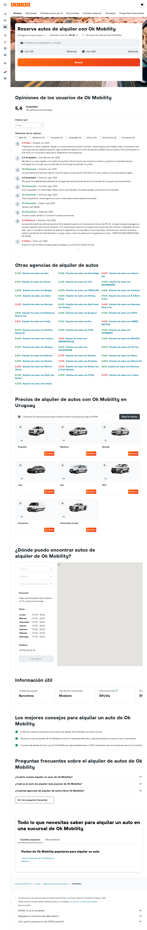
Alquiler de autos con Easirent (34, 304)
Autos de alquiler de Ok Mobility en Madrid (38, 860)
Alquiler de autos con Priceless (77, 361)
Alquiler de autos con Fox (74, 321)
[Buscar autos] (5, 27)
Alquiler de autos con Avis (75, 281)
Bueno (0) (92, 137)
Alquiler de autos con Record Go (122, 361)
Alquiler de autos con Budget (33, 290)
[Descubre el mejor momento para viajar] (5, 48)
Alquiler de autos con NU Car (120, 347)
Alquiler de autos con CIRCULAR (78, 290)
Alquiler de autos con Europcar (77, 312)
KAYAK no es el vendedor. (80, 910)
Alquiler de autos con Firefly (32, 321)
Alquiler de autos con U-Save (120, 375)
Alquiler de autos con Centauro (121, 290)
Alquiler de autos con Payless (33, 361)
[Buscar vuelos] (5, 14)
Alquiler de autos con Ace (31, 273)
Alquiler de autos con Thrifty (76, 375)
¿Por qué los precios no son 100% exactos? (80, 921)
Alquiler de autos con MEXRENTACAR (72, 340)
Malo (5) (22, 137)
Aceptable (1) (57, 137)
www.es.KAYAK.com (23, 884)
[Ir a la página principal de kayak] (20, 5)
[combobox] (32, 35)
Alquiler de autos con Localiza (34, 338)
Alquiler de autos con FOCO (119, 312)
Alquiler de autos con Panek (119, 355)
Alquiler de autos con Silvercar (120, 366)
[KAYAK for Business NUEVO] (5, 55)
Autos (37, 884)
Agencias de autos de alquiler (56, 884)
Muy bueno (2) (109, 137)
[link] (36, 658)
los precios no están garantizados (83, 901)
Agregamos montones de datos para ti (80, 916)
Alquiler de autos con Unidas (33, 383)
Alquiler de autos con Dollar (33, 295)
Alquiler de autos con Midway (34, 347)
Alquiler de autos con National (33, 355)
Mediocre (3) (38, 137)
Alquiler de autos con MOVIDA (121, 338)
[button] (5, 4)
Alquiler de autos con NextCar (77, 355)
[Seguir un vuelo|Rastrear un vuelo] (5, 42)
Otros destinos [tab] (52, 839)
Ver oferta (49, 453)
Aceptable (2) (75, 137)
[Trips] (5, 63)
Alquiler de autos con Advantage (78, 273)
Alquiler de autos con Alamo (32, 281)
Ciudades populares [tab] (30, 839)
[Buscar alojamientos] (5, 20)
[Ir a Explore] (5, 35)
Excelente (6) (128, 137)
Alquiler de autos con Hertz (75, 330)
